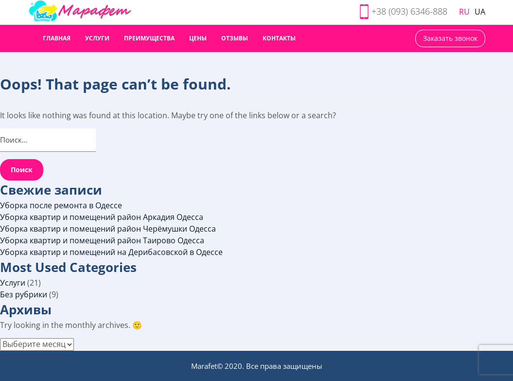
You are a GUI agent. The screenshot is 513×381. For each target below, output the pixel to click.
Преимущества (149, 38)
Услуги (97, 38)
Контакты (279, 38)
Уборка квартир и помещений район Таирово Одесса (102, 240)
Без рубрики (23, 294)
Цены (198, 38)
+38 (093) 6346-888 (409, 11)
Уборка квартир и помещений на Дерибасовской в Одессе (111, 252)
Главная (57, 38)
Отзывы (234, 38)
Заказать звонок (450, 38)
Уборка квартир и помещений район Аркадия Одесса (101, 217)
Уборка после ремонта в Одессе (61, 205)
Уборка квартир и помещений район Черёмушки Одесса (108, 228)
